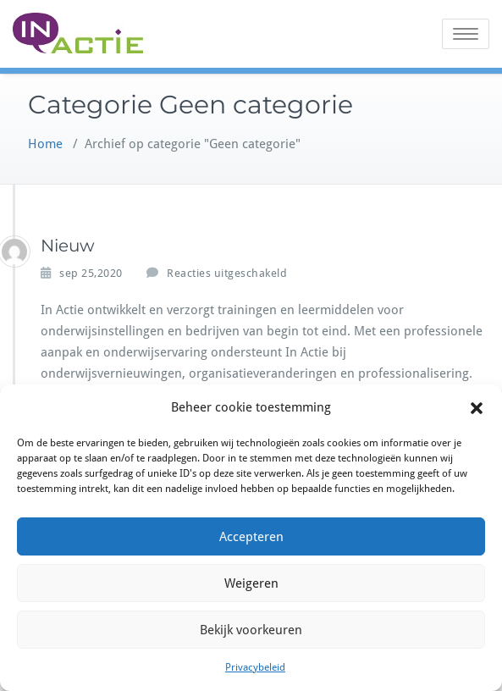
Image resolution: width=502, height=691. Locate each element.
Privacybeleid (255, 667)
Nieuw (68, 245)
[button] (476, 408)
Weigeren (251, 583)
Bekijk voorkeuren (251, 630)
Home (45, 144)
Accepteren (251, 537)
